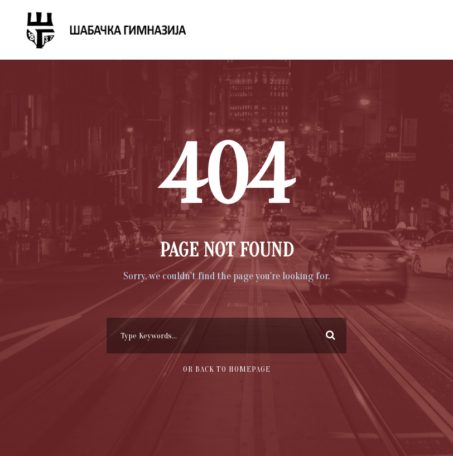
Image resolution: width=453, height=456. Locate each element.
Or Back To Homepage (227, 369)
